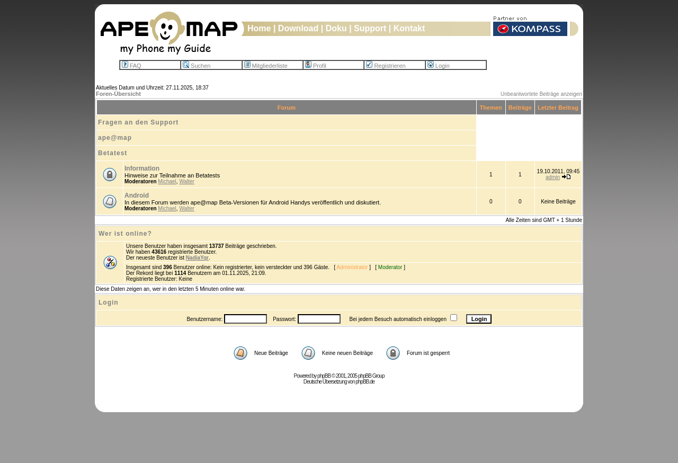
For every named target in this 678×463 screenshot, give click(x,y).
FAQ (131, 66)
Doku (336, 28)
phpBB (324, 376)
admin (553, 177)
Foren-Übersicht (118, 94)
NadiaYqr (197, 258)
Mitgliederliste (266, 66)
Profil (315, 66)
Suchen (196, 66)
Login (438, 66)
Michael (167, 181)
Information (141, 168)
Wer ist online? (125, 233)
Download (298, 28)
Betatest (112, 153)
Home (259, 28)
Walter (186, 181)
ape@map (115, 137)
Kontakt (409, 28)
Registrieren (385, 66)
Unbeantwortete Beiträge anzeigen (541, 94)
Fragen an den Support (138, 122)
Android (136, 195)
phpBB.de (364, 382)
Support (370, 28)
